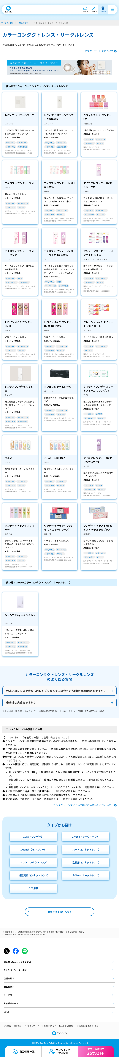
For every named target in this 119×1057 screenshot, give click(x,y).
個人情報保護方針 (66, 1026)
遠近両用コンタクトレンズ (33, 875)
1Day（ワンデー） (33, 836)
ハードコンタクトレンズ (85, 849)
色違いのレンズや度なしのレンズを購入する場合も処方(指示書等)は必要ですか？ (56, 691)
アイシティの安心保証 (63, 1051)
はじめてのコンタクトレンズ (17, 961)
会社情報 (7, 1026)
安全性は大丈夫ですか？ (21, 702)
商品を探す (9, 986)
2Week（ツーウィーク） (85, 836)
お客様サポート (11, 1003)
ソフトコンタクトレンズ (33, 862)
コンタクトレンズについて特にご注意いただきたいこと (83, 805)
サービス (8, 995)
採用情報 (17, 1026)
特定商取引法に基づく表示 (87, 1026)
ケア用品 (33, 888)
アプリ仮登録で (95, 1051)
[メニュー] (112, 9)
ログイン (94, 11)
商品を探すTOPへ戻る (60, 911)
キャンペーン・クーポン (15, 969)
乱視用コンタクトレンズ (85, 862)
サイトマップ (29, 1026)
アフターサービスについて (99, 51)
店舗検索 (103, 11)
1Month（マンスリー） (33, 849)
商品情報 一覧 (27, 1051)
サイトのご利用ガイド (47, 1026)
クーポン (85, 11)
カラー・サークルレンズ (85, 875)
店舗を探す (9, 978)
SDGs (6, 1011)
